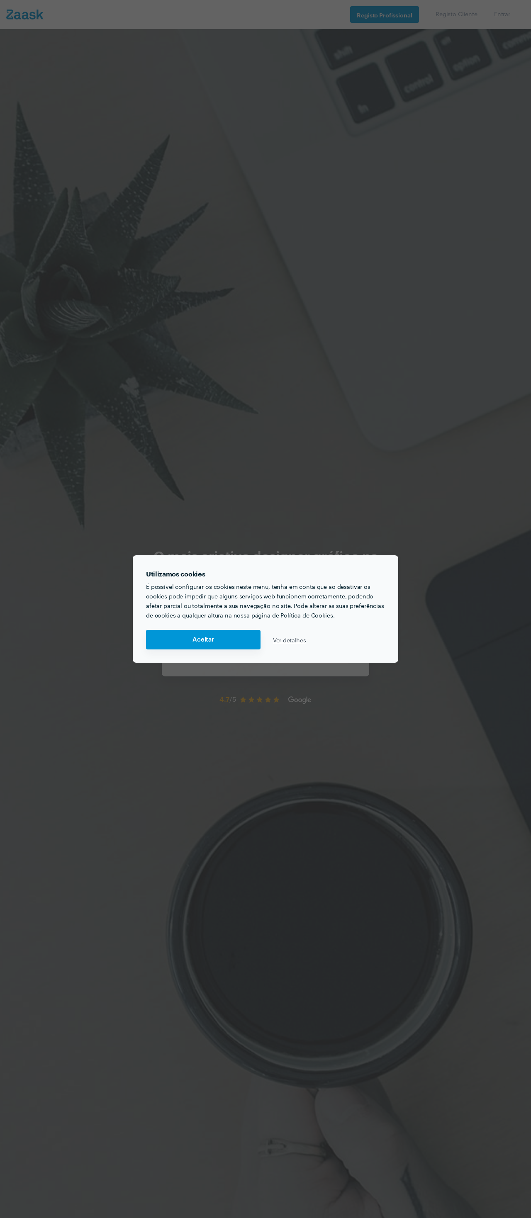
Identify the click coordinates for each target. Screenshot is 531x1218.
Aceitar (203, 640)
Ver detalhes (289, 640)
